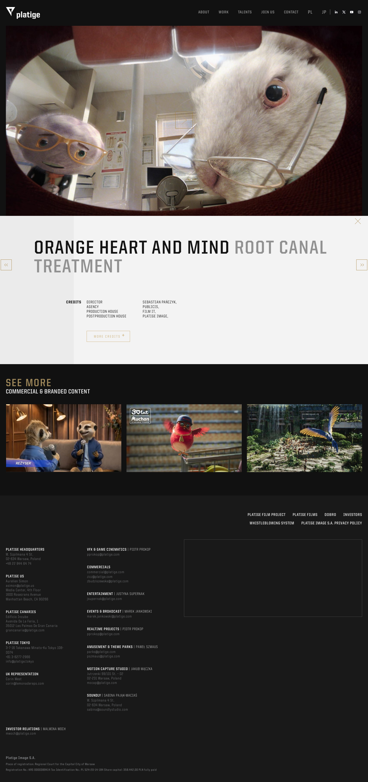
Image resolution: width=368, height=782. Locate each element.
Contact (291, 12)
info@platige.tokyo (20, 662)
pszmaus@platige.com (103, 656)
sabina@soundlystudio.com (107, 710)
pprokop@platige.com (103, 555)
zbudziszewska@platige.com (108, 581)
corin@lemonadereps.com (25, 684)
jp (324, 12)
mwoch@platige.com (21, 734)
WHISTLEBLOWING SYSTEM (272, 523)
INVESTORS (352, 515)
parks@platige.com (101, 652)
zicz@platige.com (100, 577)
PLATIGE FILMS (305, 515)
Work (224, 12)
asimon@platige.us (20, 586)
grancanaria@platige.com (25, 630)
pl (310, 12)
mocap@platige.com (102, 683)
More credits (109, 335)
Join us (268, 12)
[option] (63, 438)
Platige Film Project (267, 515)
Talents (245, 12)
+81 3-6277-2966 (18, 657)
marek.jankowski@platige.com (109, 616)
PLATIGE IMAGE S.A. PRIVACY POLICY (331, 523)
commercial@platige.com (105, 572)
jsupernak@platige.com (104, 599)
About (203, 12)
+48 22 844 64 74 (18, 564)
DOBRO (330, 515)
